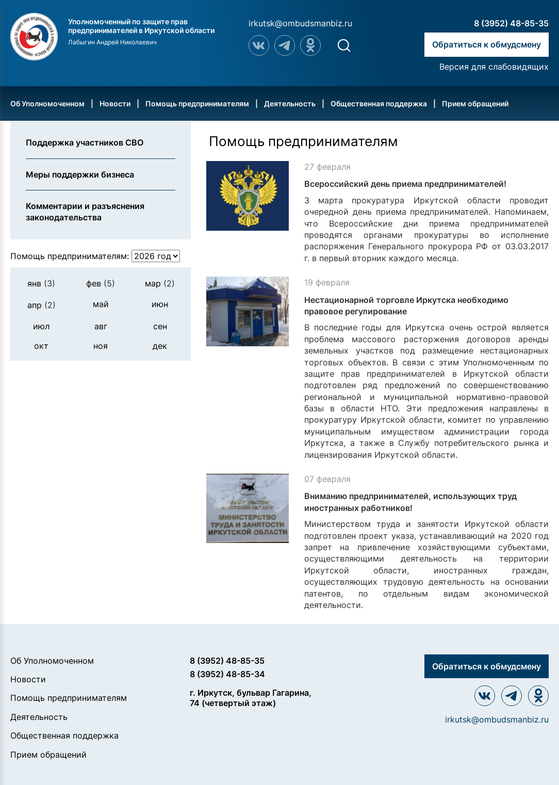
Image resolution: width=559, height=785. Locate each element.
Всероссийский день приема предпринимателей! (405, 184)
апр (41, 305)
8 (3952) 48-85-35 (511, 23)
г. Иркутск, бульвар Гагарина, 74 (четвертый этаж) (250, 697)
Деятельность (290, 103)
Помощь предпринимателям (197, 103)
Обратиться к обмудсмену (486, 44)
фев (100, 283)
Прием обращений (475, 103)
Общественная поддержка (379, 103)
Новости (115, 103)
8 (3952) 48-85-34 (227, 674)
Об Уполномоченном (47, 103)
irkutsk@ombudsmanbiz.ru (300, 23)
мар (160, 283)
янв (41, 283)
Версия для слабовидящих (494, 66)
